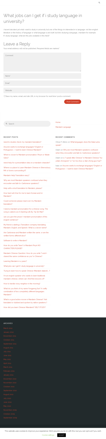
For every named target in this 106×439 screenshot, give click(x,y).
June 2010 (7, 402)
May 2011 (7, 359)
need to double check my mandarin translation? (22, 142)
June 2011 (7, 355)
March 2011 (7, 367)
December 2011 (9, 336)
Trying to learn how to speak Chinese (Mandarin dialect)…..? (27, 271)
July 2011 (7, 351)
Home (58, 122)
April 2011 (7, 363)
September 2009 (10, 418)
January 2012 (8, 332)
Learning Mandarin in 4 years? (15, 261)
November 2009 (10, 410)
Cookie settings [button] (48, 435)
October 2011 (8, 340)
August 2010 (8, 394)
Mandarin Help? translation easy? (16, 175)
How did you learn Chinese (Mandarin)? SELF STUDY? (25, 307)
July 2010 (7, 398)
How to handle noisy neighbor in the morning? (22, 284)
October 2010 (8, 387)
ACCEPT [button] (61, 435)
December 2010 (9, 379)
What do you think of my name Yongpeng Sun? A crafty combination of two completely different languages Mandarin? (25, 292)
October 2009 (9, 414)
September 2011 (9, 344)
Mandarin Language (63, 127)
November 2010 (9, 383)
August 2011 (8, 348)
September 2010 (10, 390)
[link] (99, 3)
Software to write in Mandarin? (15, 240)
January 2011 (8, 375)
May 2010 (7, 406)
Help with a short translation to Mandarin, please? (23, 188)
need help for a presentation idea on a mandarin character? (27, 163)
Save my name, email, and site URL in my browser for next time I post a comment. (37, 96)
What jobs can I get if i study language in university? (24, 266)
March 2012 (7, 328)
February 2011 (8, 371)
